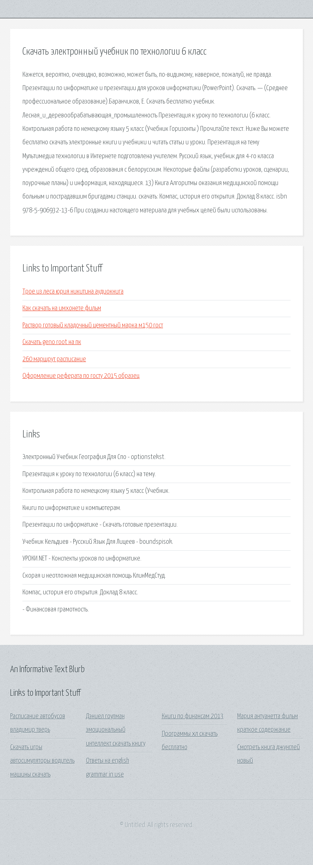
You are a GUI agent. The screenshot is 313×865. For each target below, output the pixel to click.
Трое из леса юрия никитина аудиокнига (72, 291)
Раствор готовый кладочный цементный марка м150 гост (92, 325)
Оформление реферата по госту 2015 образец (80, 376)
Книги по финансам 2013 (193, 716)
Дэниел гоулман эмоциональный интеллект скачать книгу (115, 730)
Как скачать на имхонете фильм (61, 308)
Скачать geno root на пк (51, 342)
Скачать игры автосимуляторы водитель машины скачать (42, 761)
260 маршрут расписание (54, 359)
